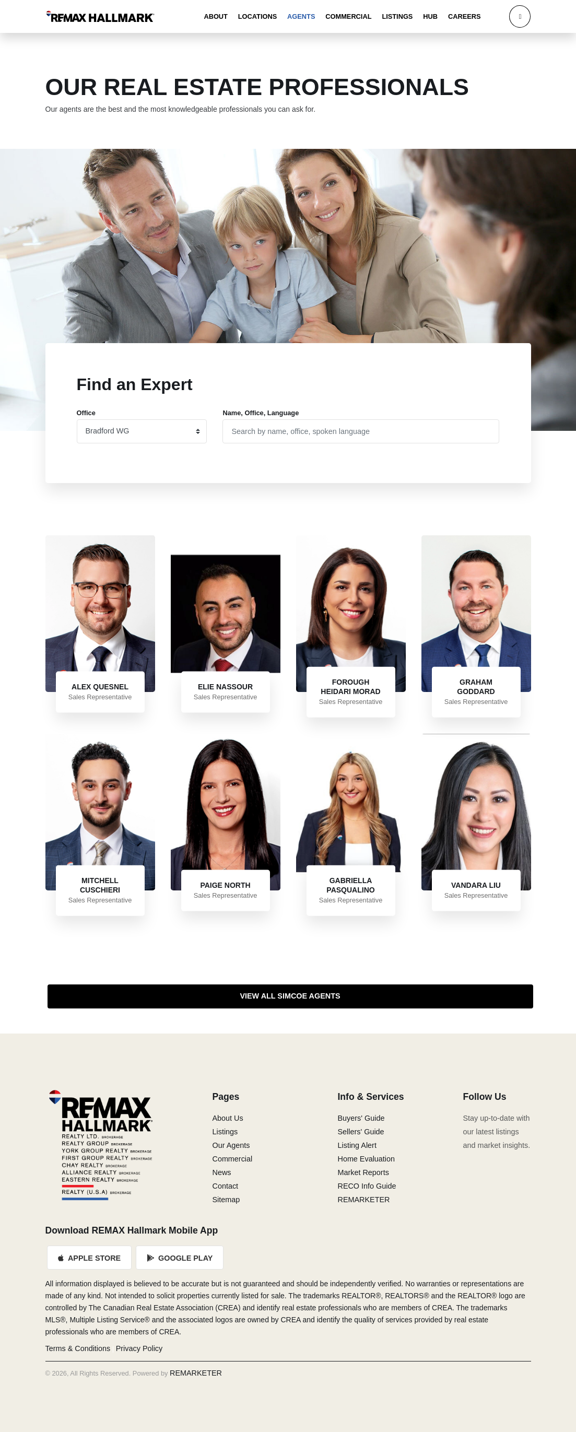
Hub (430, 16)
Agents (301, 16)
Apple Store (89, 1258)
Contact (225, 1186)
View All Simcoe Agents (290, 996)
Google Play (180, 1258)
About (216, 16)
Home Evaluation (366, 1159)
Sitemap (226, 1199)
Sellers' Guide (360, 1132)
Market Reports (363, 1172)
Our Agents (231, 1145)
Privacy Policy (139, 1348)
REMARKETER (363, 1199)
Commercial (348, 16)
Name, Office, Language (260, 413)
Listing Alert (356, 1145)
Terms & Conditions (78, 1348)
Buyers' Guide (360, 1118)
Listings (397, 16)
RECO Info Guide (366, 1186)
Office (86, 413)
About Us (227, 1118)
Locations (257, 16)
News (221, 1172)
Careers (464, 16)
